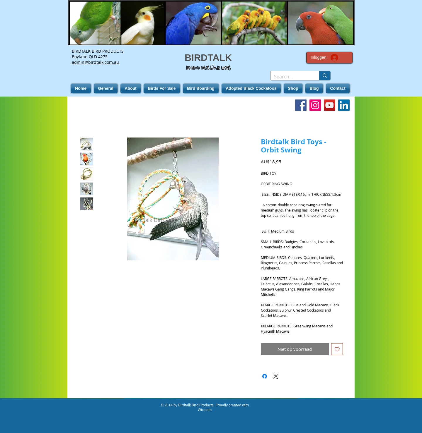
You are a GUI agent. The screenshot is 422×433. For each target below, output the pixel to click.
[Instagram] (315, 105)
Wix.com (205, 409)
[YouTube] (329, 105)
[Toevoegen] (337, 349)
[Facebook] (301, 105)
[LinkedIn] (344, 105)
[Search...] (290, 76)
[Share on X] (275, 376)
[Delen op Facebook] (264, 376)
